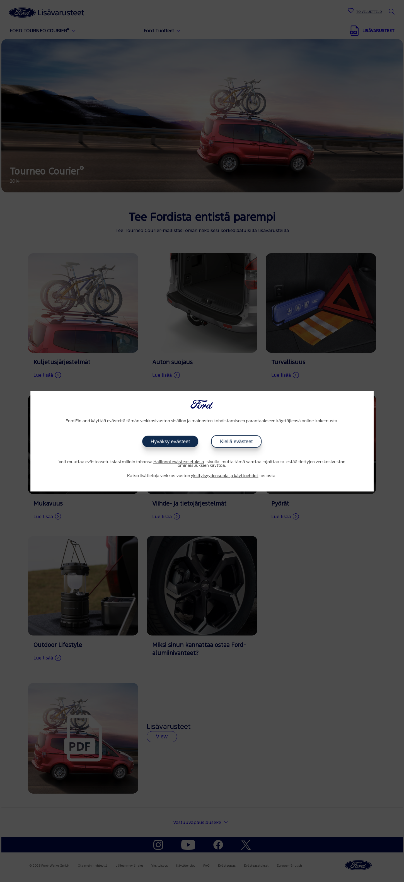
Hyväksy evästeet (170, 441)
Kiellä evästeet (236, 441)
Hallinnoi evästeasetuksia (178, 462)
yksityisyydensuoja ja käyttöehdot (224, 476)
